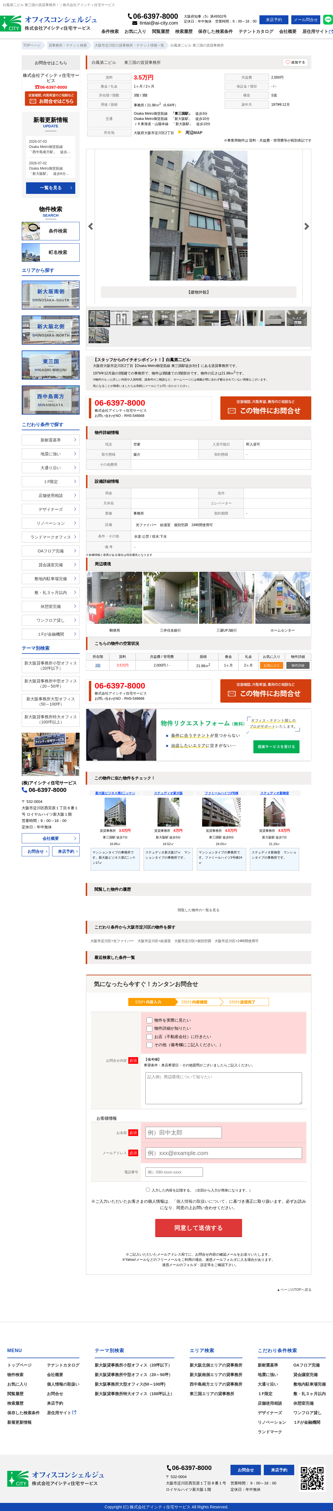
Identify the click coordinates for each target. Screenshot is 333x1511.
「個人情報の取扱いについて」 (200, 1201)
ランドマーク (270, 1432)
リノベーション (50, 523)
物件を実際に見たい (169, 1020)
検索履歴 (184, 31)
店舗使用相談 (51, 495)
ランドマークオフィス (50, 537)
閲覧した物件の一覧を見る (198, 910)
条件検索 (110, 31)
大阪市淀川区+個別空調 (192, 941)
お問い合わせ (168, 385)
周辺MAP (193, 132)
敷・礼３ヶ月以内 (50, 592)
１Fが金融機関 (50, 634)
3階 (97, 665)
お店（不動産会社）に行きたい (179, 1037)
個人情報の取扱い (63, 1384)
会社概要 (288, 31)
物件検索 (15, 1374)
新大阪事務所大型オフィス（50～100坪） (50, 701)
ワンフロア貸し (50, 620)
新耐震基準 (51, 440)
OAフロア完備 (51, 551)
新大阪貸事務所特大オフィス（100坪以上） (50, 719)
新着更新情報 (19, 1422)
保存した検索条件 (215, 31)
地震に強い (51, 454)
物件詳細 (298, 665)
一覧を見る (51, 187)
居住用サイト (317, 31)
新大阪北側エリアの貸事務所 (216, 1365)
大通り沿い (51, 467)
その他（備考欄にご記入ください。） (185, 1045)
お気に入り (135, 31)
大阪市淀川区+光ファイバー (112, 941)
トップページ (19, 1365)
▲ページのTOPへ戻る (294, 1290)
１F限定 (50, 481)
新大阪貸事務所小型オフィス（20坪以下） (50, 666)
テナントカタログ (256, 31)
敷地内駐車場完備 (50, 578)
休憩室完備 (51, 606)
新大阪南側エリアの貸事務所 (216, 1374)
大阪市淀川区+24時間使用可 (237, 941)
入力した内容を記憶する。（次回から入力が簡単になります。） (199, 1190)
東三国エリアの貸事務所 (212, 1393)
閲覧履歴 (160, 31)
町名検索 (44, 252)
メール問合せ (306, 19)
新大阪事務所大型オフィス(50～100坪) (130, 1384)
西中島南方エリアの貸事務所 (216, 1384)
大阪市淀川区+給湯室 (154, 941)
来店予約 (274, 19)
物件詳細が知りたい (169, 1029)
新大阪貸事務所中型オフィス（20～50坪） (50, 683)
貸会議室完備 (51, 565)
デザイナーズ (51, 509)
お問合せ (36, 851)
